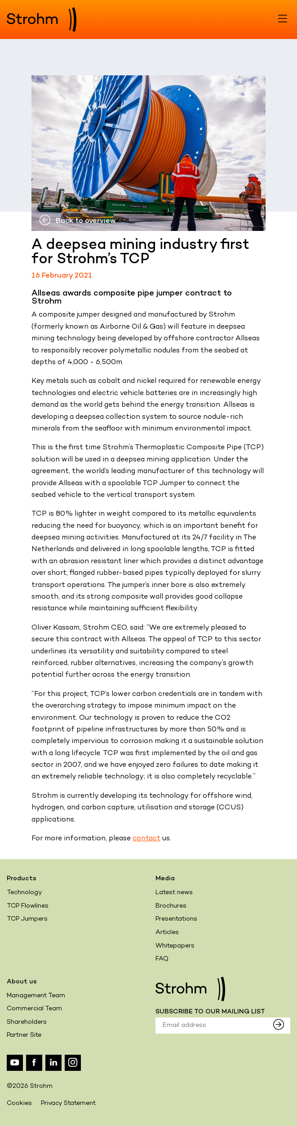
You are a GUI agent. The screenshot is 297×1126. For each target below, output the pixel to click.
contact (146, 839)
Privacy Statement (68, 1103)
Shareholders (27, 1022)
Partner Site (24, 1035)
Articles (167, 932)
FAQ (161, 959)
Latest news (174, 892)
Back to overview (78, 221)
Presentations (176, 919)
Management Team (36, 995)
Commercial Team (34, 1008)
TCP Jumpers (27, 919)
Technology (24, 892)
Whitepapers (175, 946)
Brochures (170, 906)
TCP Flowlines (28, 906)
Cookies (19, 1103)
